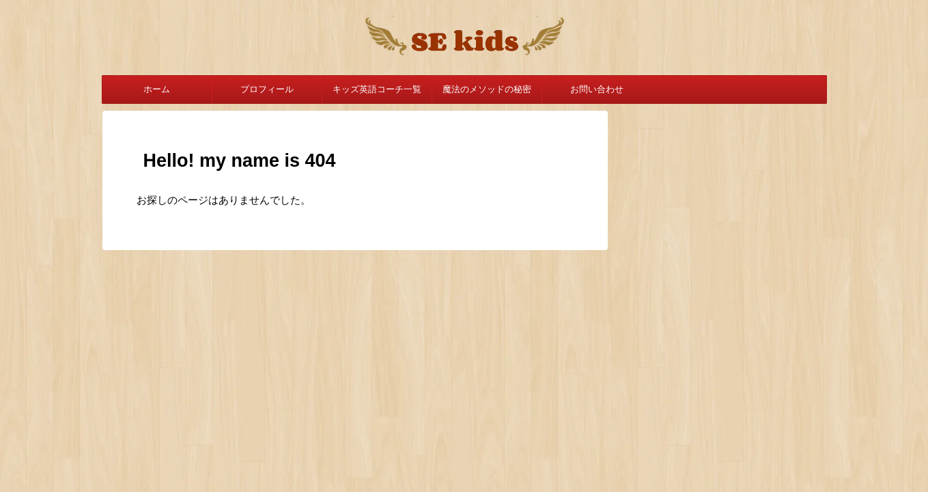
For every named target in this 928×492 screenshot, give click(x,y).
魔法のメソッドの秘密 (486, 89)
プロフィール (267, 89)
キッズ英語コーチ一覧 (377, 89)
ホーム (156, 89)
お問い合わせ (596, 89)
